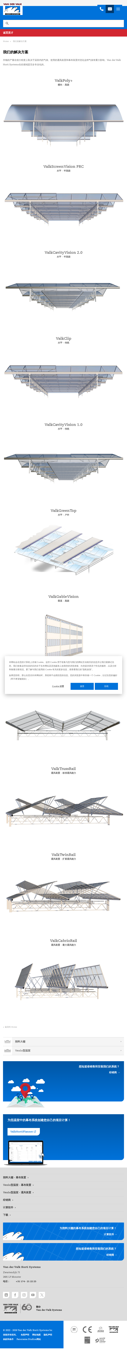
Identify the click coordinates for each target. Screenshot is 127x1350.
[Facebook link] (17, 1295)
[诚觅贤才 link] (63, 33)
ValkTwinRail (63, 855)
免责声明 (25, 1336)
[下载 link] (63, 1215)
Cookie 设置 (58, 686)
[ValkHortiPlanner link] (24, 1131)
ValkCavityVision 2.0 (63, 253)
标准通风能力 (69, 773)
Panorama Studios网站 (29, 1341)
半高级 (67, 171)
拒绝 (106, 686)
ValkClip (63, 339)
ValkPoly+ (64, 81)
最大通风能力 (69, 945)
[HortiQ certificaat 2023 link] (87, 1342)
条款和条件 (8, 1341)
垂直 (59, 601)
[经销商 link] (63, 1200)
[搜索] (7, 23)
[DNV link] (74, 1331)
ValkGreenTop (63, 511)
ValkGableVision (63, 597)
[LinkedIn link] (7, 1295)
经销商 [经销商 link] (113, 1072)
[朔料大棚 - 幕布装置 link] (63, 1177)
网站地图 (36, 1336)
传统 (67, 343)
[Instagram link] (28, 1295)
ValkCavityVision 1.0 (63, 425)
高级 (67, 85)
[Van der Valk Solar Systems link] (113, 1331)
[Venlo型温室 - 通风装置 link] (63, 1192)
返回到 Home (11, 1027)
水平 (58, 171)
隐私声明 (48, 1336)
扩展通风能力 (69, 859)
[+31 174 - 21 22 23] (101, 9)
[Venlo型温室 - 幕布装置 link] (63, 1185)
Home (6, 41)
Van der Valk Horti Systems (13, 9)
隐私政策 (87, 669)
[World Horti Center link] (100, 1342)
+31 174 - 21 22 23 (26, 1281)
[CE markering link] (87, 1331)
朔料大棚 (20, 1042)
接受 (82, 686)
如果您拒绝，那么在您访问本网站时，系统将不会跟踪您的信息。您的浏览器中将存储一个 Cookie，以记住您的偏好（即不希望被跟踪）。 (63, 677)
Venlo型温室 (22, 1051)
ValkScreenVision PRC (63, 167)
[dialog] (63, 675)
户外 (67, 515)
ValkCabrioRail (63, 941)
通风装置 (55, 773)
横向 (59, 85)
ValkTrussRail (63, 769)
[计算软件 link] (63, 1207)
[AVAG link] (100, 1331)
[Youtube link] (38, 1295)
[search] (63, 23)
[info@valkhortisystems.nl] (110, 9)
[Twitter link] (49, 1295)
